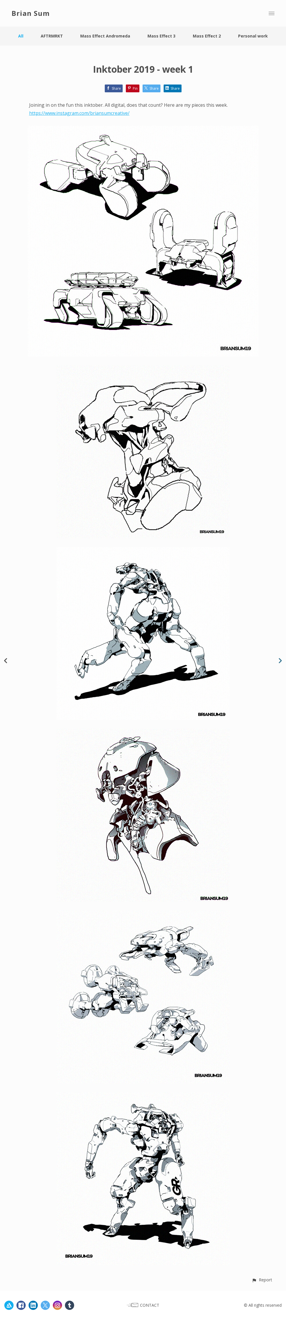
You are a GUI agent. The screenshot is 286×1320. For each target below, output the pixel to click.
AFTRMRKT (52, 36)
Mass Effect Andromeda (105, 36)
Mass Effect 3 (161, 36)
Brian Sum (31, 13)
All (20, 36)
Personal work (253, 36)
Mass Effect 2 (207, 36)
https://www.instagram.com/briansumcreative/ (79, 113)
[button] (261, 1280)
